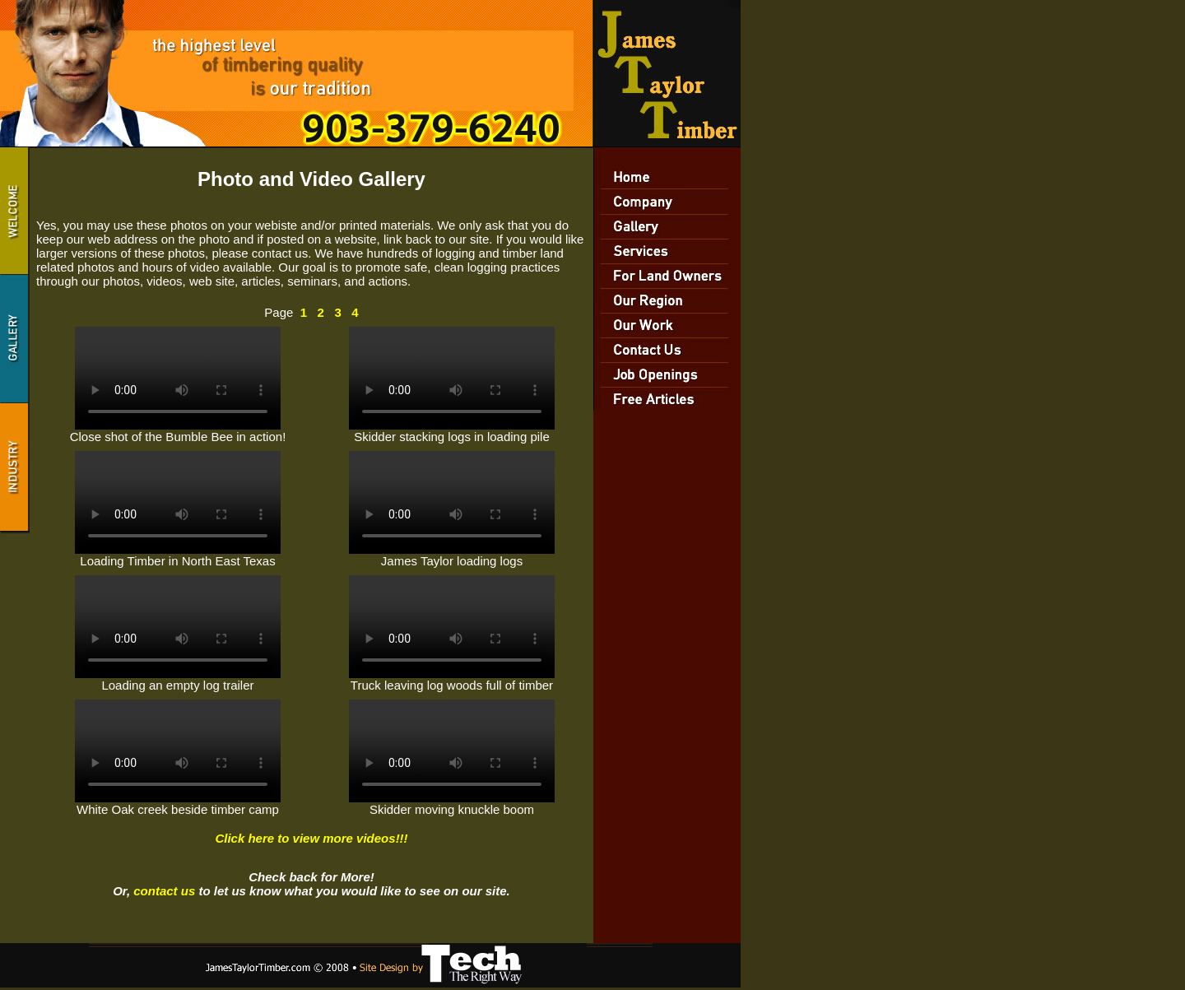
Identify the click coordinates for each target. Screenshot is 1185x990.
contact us (164, 891)
